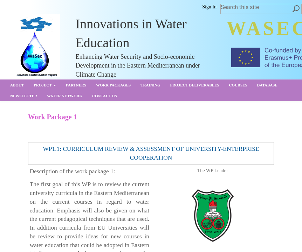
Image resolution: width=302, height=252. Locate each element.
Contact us (104, 96)
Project (45, 85)
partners (76, 85)
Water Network (64, 96)
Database (267, 85)
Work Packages (113, 85)
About (17, 85)
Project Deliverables (194, 85)
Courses (238, 85)
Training (150, 85)
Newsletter (23, 96)
